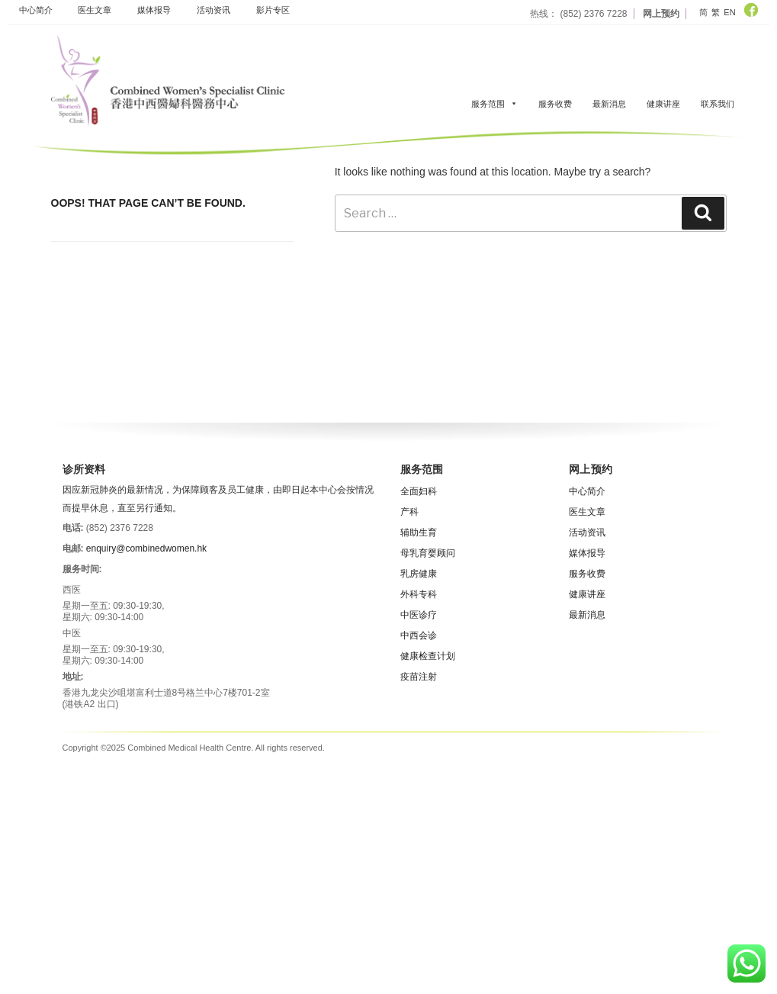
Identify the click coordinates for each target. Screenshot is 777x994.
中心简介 (36, 9)
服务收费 (555, 103)
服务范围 (494, 103)
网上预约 (661, 13)
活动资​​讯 (213, 9)
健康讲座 (663, 103)
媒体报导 (154, 9)
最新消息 (609, 103)
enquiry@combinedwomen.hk (146, 548)
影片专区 (273, 9)
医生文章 (94, 9)
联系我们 (717, 103)
